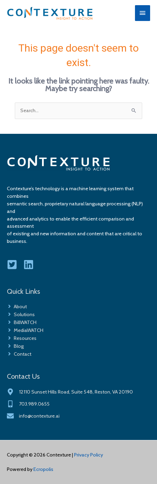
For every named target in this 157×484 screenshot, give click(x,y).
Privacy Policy (88, 455)
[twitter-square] (14, 264)
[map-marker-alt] (70, 391)
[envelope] (33, 415)
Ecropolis (43, 469)
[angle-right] (17, 306)
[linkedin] (31, 264)
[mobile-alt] (28, 403)
